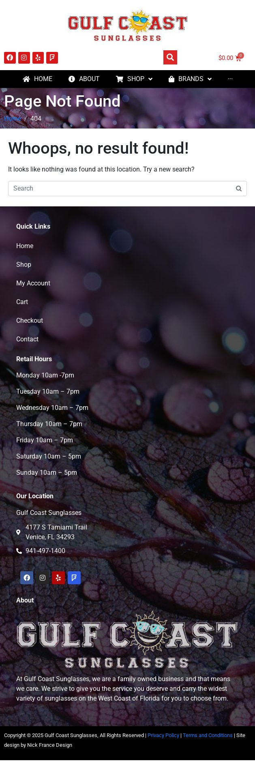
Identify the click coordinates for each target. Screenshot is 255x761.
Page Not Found (62, 110)
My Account (33, 293)
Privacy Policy (163, 745)
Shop (23, 274)
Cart (22, 311)
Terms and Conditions (208, 745)
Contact (27, 349)
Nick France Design (49, 755)
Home (24, 255)
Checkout (29, 330)
